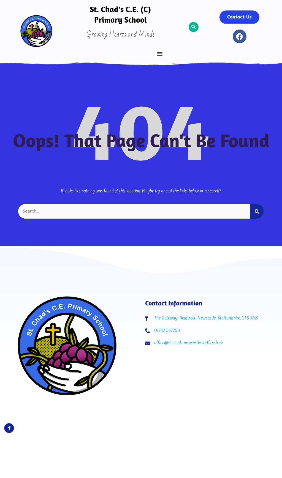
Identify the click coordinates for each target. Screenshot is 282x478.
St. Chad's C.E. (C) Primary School (120, 14)
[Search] (257, 211)
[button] (159, 53)
